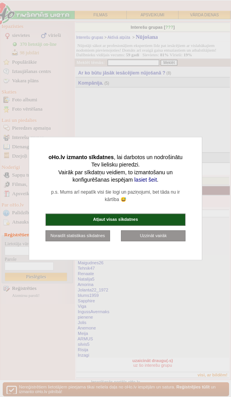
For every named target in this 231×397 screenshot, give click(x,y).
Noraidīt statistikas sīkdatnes (78, 235)
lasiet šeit (145, 180)
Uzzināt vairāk (153, 235)
